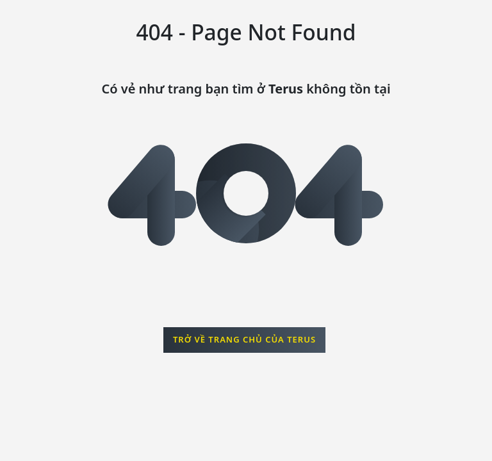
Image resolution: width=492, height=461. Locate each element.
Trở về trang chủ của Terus (244, 339)
